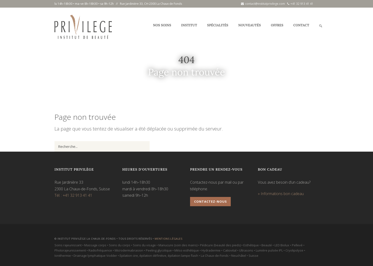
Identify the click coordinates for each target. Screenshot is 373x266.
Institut (189, 25)
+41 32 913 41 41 (300, 4)
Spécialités (217, 25)
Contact (301, 25)
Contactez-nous (210, 201)
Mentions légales (168, 238)
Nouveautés (249, 25)
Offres (277, 25)
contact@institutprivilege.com (263, 4)
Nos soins (162, 25)
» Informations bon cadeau (281, 193)
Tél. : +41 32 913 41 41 (73, 195)
